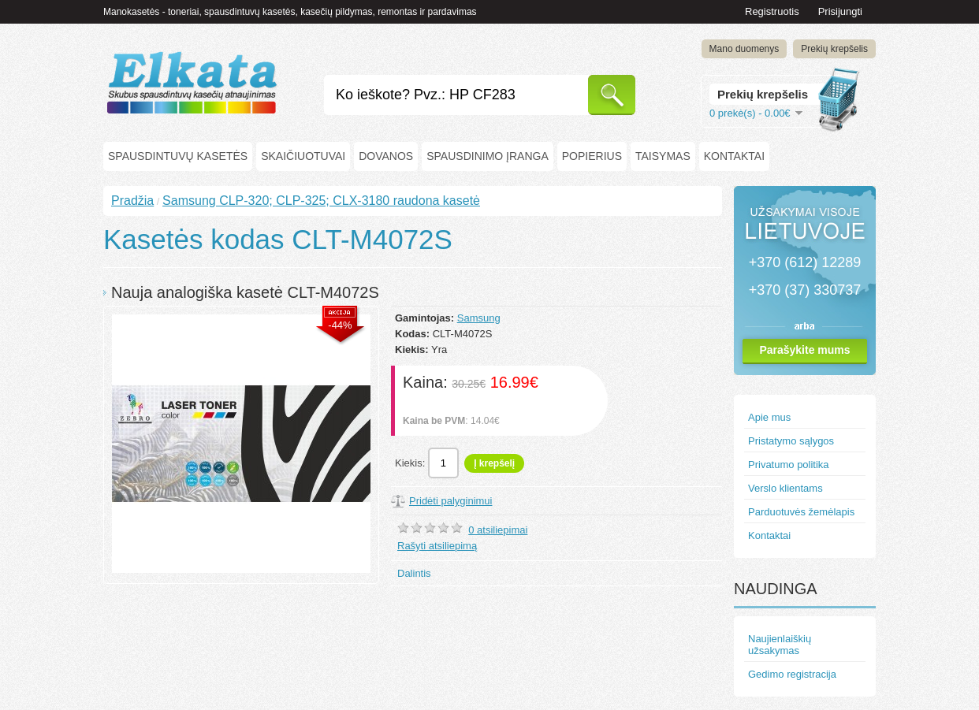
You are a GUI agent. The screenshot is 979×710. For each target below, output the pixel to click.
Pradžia (132, 200)
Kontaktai (734, 156)
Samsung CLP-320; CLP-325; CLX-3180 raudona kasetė (321, 200)
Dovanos (386, 156)
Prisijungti (840, 11)
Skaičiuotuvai (303, 156)
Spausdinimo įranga (487, 156)
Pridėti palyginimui (451, 501)
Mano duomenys (744, 48)
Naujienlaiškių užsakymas (779, 644)
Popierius (592, 156)
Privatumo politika (788, 464)
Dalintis (414, 573)
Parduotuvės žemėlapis (801, 512)
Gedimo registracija (792, 674)
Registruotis (772, 11)
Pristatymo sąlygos (791, 441)
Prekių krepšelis (834, 48)
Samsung (479, 318)
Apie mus (769, 417)
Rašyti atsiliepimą (437, 546)
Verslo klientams (785, 488)
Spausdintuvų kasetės (178, 156)
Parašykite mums (804, 350)
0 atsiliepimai (497, 530)
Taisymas (663, 156)
